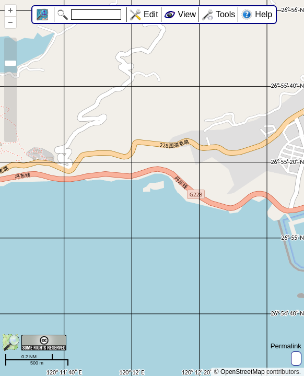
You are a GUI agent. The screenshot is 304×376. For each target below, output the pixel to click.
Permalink (286, 346)
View (187, 14)
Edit (151, 14)
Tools (225, 14)
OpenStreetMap (242, 371)
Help (263, 14)
